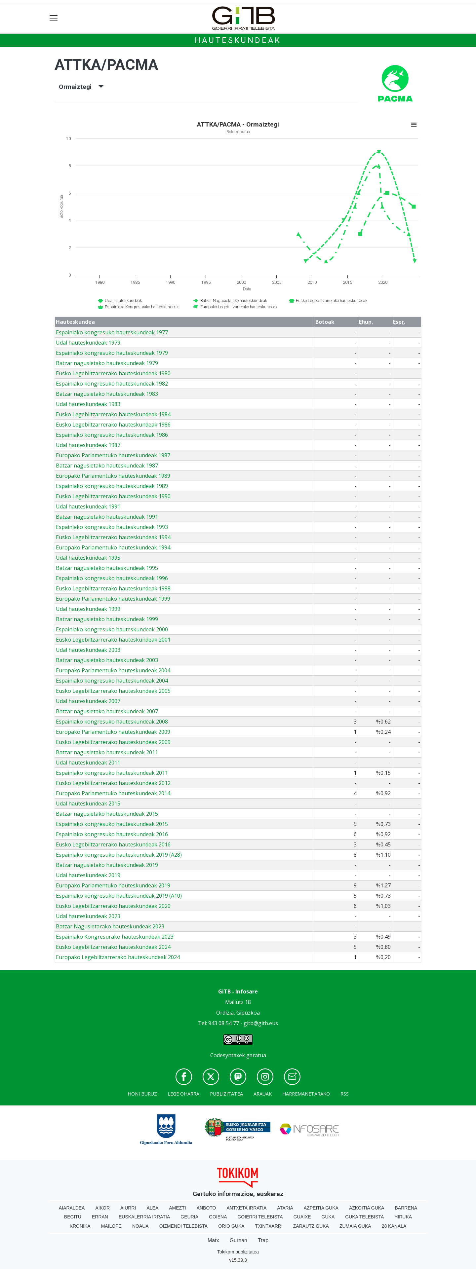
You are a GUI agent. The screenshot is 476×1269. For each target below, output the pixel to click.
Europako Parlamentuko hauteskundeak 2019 (113, 885)
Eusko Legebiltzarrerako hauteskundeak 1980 (113, 373)
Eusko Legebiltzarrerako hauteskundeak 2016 (113, 844)
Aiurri (128, 1208)
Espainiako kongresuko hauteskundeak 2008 (112, 721)
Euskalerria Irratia (144, 1216)
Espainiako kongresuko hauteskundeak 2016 (112, 834)
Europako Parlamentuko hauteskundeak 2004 (113, 670)
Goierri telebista (260, 1216)
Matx (213, 1240)
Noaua (140, 1226)
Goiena (218, 1216)
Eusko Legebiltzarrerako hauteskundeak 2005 (113, 690)
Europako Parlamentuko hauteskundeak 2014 (113, 793)
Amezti (177, 1208)
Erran (100, 1216)
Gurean (238, 1240)
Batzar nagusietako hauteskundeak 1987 (107, 465)
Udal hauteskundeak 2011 (88, 762)
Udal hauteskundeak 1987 (88, 445)
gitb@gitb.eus (261, 1023)
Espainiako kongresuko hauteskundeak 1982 (112, 383)
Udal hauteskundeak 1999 (88, 609)
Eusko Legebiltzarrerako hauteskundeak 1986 (113, 424)
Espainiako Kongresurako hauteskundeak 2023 (115, 936)
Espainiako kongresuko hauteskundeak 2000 (112, 629)
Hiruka (403, 1216)
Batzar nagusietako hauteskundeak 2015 (107, 813)
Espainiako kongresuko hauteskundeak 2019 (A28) (119, 854)
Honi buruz (142, 1094)
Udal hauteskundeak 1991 (88, 506)
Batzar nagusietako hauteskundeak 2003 (107, 660)
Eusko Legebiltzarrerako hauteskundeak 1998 (113, 588)
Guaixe (302, 1216)
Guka (328, 1216)
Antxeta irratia (247, 1208)
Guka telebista (364, 1216)
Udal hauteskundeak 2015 (88, 803)
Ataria (285, 1208)
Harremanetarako (306, 1094)
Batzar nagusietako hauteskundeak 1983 (107, 393)
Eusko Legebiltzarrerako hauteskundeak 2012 (113, 783)
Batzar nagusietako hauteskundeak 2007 (107, 711)
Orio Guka (231, 1226)
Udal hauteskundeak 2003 (88, 649)
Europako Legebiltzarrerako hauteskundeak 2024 (118, 957)
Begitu (72, 1216)
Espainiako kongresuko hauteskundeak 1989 (112, 486)
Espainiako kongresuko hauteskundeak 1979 (112, 352)
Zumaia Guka (355, 1226)
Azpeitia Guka (321, 1208)
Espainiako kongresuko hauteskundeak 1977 (112, 332)
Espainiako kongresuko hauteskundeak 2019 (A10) (119, 895)
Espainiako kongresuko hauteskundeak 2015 (112, 824)
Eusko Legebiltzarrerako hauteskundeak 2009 (113, 742)
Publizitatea (226, 1094)
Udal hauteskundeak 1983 (88, 404)
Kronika (80, 1226)
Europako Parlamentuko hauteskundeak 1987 (113, 455)
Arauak (263, 1094)
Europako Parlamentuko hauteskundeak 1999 (113, 598)
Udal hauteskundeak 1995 (88, 557)
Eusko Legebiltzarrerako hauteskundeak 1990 (113, 496)
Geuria (189, 1216)
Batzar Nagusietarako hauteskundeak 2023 (110, 926)
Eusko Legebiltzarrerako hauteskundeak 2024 (113, 947)
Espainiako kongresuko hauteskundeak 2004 (112, 680)
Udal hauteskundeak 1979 (88, 342)
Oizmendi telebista (183, 1226)
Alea (152, 1208)
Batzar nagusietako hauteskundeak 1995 (107, 568)
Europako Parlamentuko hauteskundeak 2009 (113, 731)
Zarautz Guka (311, 1226)
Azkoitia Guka (366, 1208)
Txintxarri (269, 1226)
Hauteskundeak (238, 40)
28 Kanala (394, 1226)
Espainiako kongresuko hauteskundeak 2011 (112, 772)
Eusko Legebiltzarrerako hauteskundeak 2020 (113, 906)
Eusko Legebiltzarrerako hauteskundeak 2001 (113, 639)
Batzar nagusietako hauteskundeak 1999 (107, 619)
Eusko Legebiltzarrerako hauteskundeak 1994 (113, 537)
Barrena (406, 1208)
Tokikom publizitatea (238, 1251)
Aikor (102, 1208)
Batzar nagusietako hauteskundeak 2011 (107, 752)
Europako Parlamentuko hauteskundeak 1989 (113, 475)
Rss (344, 1094)
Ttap (263, 1240)
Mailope (111, 1226)
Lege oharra (183, 1094)
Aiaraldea (72, 1208)
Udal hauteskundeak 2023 (88, 916)
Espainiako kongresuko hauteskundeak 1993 (112, 527)
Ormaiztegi (81, 87)
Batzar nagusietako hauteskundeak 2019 (107, 865)
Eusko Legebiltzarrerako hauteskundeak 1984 (113, 414)
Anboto (206, 1208)
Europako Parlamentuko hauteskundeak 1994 (113, 547)
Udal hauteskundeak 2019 (88, 875)
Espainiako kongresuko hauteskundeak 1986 (112, 434)
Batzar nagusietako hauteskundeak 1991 (107, 516)
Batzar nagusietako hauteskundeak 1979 (107, 363)
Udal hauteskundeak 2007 (88, 701)
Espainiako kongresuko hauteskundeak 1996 (112, 578)
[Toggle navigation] (54, 18)
